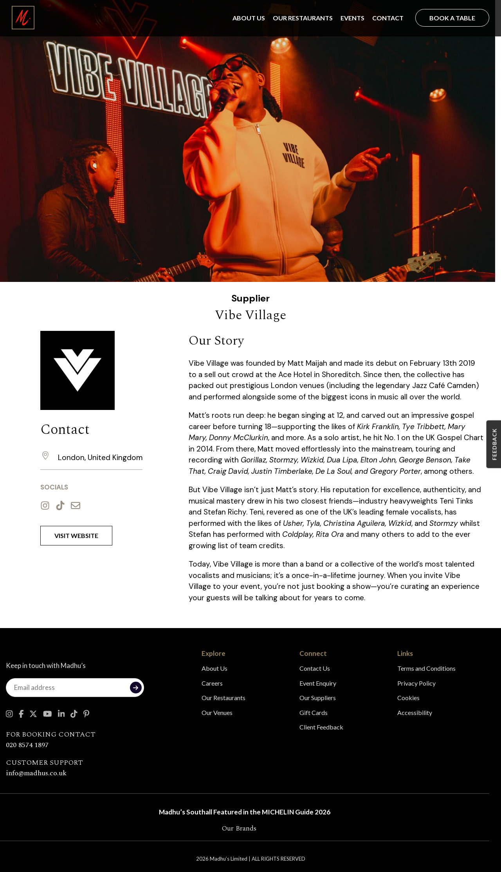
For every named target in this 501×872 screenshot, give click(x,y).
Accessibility (414, 712)
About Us (248, 18)
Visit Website (76, 535)
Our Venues (217, 712)
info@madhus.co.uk (36, 773)
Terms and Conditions (426, 668)
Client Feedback (321, 727)
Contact (388, 18)
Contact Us (314, 668)
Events (352, 18)
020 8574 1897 (27, 745)
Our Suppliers (317, 697)
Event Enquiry (317, 683)
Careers (212, 683)
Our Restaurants (303, 18)
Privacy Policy (416, 683)
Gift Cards (313, 712)
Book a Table (452, 18)
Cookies (408, 697)
